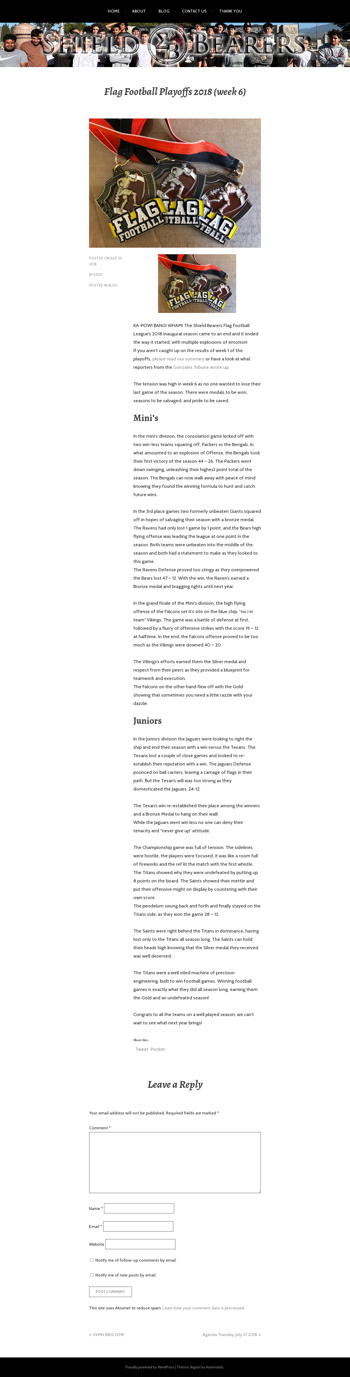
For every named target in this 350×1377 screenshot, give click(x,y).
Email (95, 1226)
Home (114, 11)
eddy (98, 274)
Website (96, 1244)
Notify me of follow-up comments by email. (136, 1260)
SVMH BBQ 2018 (108, 1334)
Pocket (158, 1049)
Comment (100, 1127)
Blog (164, 11)
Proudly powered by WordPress (150, 1367)
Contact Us (194, 11)
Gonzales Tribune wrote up (200, 367)
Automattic (215, 1367)
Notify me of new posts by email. (125, 1275)
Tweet (141, 1048)
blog (113, 285)
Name (96, 1208)
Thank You (230, 11)
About (139, 11)
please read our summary (178, 359)
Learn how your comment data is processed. (203, 1307)
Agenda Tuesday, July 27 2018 (229, 1334)
